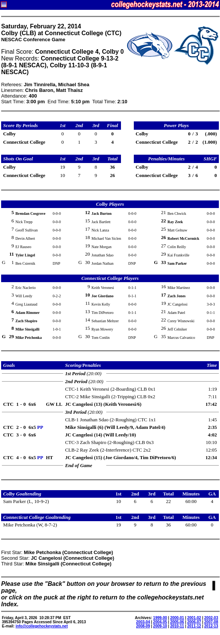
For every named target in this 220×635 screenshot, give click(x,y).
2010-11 (177, 626)
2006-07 (194, 622)
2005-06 (177, 622)
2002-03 (211, 618)
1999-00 (160, 618)
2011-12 (194, 626)
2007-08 (211, 622)
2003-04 (143, 622)
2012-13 (211, 626)
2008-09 (143, 626)
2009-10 (160, 626)
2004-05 (160, 622)
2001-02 (194, 618)
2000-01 (177, 618)
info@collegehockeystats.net (41, 626)
